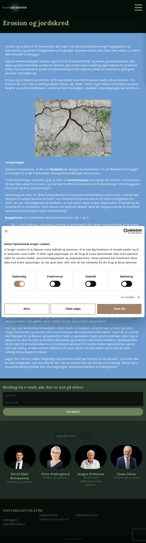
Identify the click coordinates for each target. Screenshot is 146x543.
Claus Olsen (126, 474)
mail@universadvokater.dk (54, 519)
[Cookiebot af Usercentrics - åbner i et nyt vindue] (125, 231)
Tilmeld (73, 412)
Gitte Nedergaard (55, 474)
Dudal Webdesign (73, 539)
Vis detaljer (128, 297)
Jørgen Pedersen (91, 474)
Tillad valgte (73, 309)
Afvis (26, 309)
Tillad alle (119, 309)
